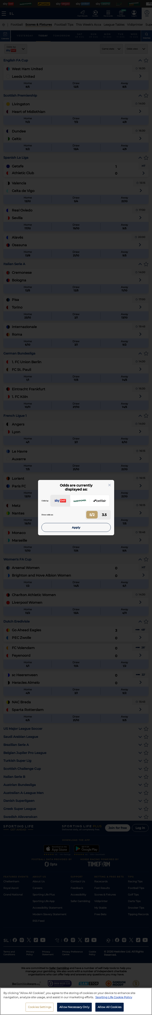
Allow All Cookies (109, 1009)
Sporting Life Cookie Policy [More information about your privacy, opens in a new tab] (113, 1000)
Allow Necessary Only (74, 1009)
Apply (76, 527)
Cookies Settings (39, 1009)
